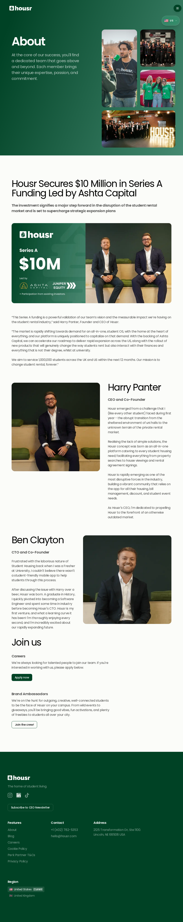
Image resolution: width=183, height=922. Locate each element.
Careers (14, 842)
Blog (11, 836)
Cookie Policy (17, 848)
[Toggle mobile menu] (177, 8)
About (12, 830)
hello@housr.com (64, 836)
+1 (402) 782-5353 (64, 830)
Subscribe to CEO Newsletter (30, 807)
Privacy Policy (18, 861)
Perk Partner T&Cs (21, 855)
